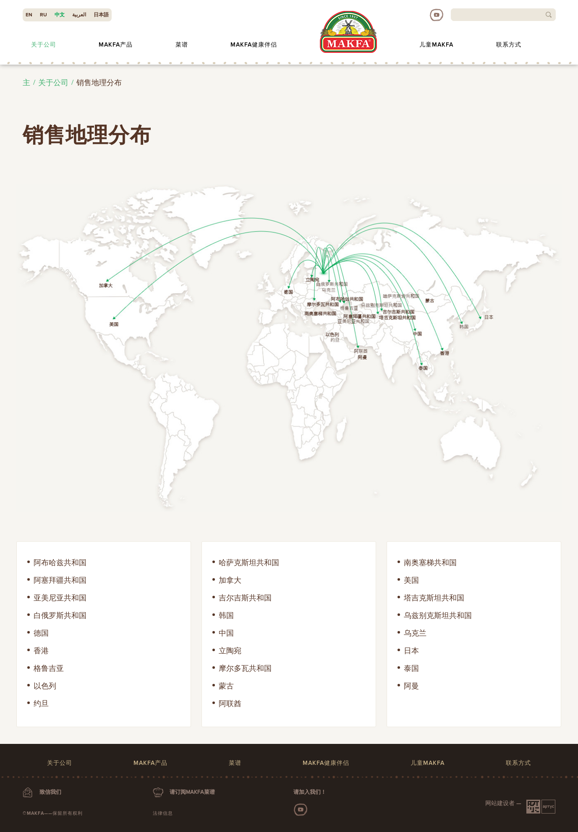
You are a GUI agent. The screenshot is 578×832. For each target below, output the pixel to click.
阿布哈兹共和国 (60, 562)
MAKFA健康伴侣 (253, 44)
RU (43, 15)
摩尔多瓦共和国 (245, 668)
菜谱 (181, 44)
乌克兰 (415, 633)
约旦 (41, 703)
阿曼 (411, 686)
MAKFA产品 (116, 44)
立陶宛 (230, 650)
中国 (226, 633)
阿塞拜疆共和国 (60, 580)
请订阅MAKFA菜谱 (192, 792)
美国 (411, 580)
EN (29, 15)
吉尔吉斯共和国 (245, 597)
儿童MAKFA (436, 44)
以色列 (45, 686)
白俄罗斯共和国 (60, 615)
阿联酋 (230, 703)
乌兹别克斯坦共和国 (438, 615)
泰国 (411, 668)
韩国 (226, 615)
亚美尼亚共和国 (60, 597)
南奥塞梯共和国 (430, 562)
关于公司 (43, 44)
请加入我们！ (309, 792)
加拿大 (230, 580)
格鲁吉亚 (49, 668)
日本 (411, 650)
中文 (60, 15)
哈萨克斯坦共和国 (249, 562)
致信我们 (50, 792)
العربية (79, 15)
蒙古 (226, 686)
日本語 (101, 15)
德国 (41, 633)
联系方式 (508, 44)
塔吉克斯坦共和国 (434, 597)
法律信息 (163, 813)
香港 (41, 650)
